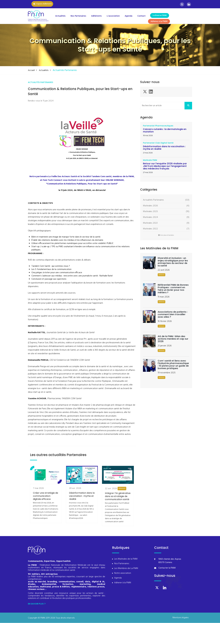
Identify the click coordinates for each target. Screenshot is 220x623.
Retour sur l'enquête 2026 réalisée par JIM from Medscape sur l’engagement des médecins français (165, 166)
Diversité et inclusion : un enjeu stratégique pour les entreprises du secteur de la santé (173, 262)
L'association (113, 16)
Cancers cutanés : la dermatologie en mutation (164, 130)
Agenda (128, 16)
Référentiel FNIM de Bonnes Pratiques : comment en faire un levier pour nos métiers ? (173, 288)
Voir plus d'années (166, 235)
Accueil (32, 70)
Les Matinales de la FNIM (126, 559)
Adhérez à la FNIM (159, 21)
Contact (141, 16)
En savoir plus (36, 603)
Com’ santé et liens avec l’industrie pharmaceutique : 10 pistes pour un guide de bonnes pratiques (173, 364)
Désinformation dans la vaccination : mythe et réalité (82, 505)
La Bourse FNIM (160, 15)
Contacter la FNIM (167, 568)
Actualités (60, 16)
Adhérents (96, 16)
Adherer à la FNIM (122, 583)
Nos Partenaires (78, 16)
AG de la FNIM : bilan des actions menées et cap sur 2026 (173, 339)
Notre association (122, 573)
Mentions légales (180, 618)
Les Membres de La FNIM (126, 568)
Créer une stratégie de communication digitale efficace (45, 505)
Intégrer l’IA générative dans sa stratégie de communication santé (117, 505)
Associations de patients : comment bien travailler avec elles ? (172, 314)
